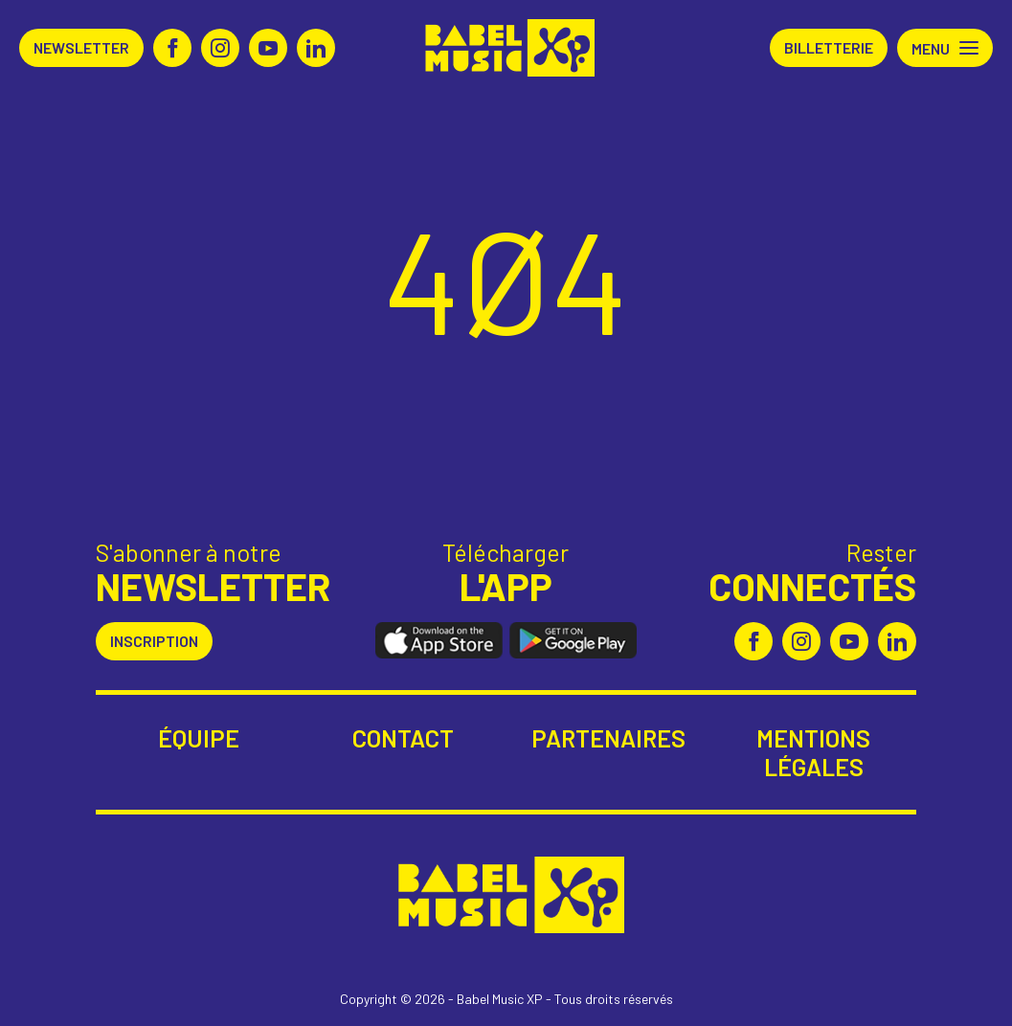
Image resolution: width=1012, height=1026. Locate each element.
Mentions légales (813, 752)
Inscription (154, 641)
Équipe (198, 738)
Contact (403, 738)
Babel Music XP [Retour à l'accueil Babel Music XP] (506, 48)
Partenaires (608, 738)
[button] (945, 48)
